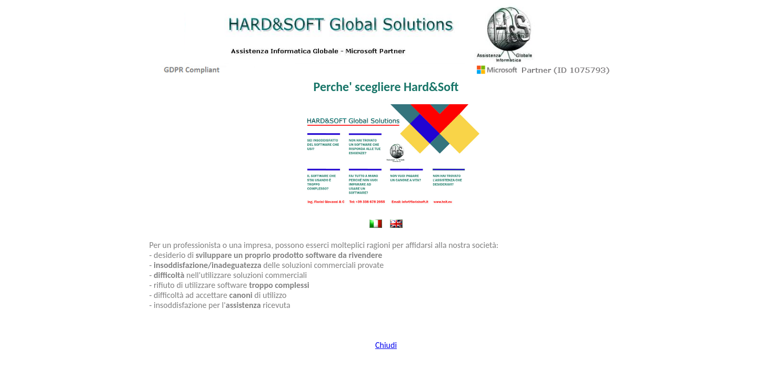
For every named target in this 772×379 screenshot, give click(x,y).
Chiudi (386, 345)
